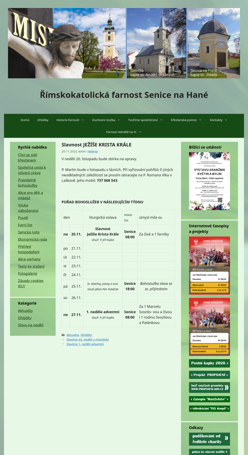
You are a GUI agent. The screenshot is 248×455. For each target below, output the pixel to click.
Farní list (25, 225)
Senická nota (28, 232)
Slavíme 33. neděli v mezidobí (87, 339)
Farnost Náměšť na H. (126, 132)
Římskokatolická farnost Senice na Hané (124, 94)
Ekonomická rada (32, 239)
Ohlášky (42, 120)
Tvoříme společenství (147, 120)
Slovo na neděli (30, 325)
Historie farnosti (72, 120)
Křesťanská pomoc (188, 120)
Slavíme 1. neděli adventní (85, 344)
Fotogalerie (27, 273)
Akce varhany (29, 259)
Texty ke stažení (31, 266)
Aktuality (72, 335)
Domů (25, 120)
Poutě (23, 217)
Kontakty (220, 120)
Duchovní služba (108, 120)
